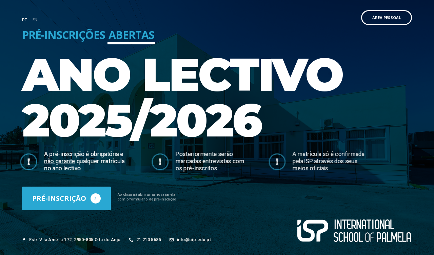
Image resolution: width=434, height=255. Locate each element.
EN (35, 20)
